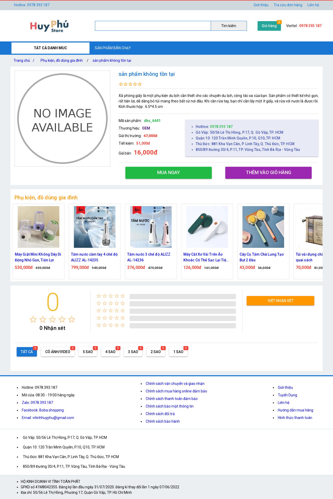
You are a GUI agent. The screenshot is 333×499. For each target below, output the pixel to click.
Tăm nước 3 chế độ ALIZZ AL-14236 (148, 257)
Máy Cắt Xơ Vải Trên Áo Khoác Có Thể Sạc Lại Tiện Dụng (206, 257)
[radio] (33, 319)
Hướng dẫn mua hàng (295, 410)
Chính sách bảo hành (163, 421)
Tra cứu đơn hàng (288, 5)
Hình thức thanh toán (295, 418)
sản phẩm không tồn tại (112, 60)
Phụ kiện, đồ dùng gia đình (62, 60)
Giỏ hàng (269, 26)
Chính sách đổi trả (160, 414)
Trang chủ (25, 60)
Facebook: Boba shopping (43, 410)
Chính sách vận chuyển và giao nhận (175, 383)
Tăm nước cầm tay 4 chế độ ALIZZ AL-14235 (94, 257)
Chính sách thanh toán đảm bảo (172, 399)
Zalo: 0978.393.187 (37, 403)
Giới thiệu (285, 387)
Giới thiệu (261, 5)
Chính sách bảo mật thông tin (170, 406)
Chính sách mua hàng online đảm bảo (176, 391)
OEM (146, 128)
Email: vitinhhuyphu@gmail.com (48, 418)
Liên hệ (313, 5)
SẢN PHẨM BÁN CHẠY (113, 48)
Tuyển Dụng (287, 395)
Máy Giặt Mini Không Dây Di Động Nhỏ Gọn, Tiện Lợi (38, 257)
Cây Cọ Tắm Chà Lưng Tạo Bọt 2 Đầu (262, 257)
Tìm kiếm (228, 26)
